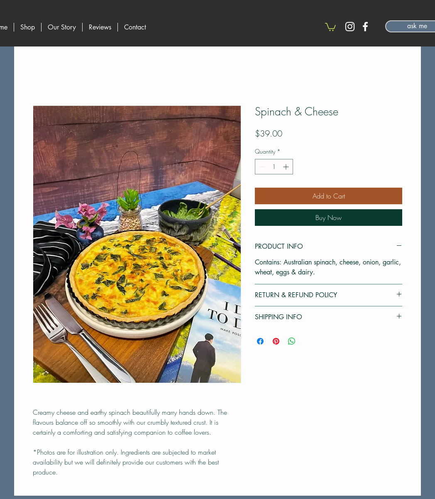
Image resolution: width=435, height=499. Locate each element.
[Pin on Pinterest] (276, 341)
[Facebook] (365, 26)
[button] (330, 26)
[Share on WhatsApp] (292, 341)
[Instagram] (350, 26)
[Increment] (286, 166)
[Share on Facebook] (260, 341)
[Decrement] (261, 166)
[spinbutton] (273, 166)
